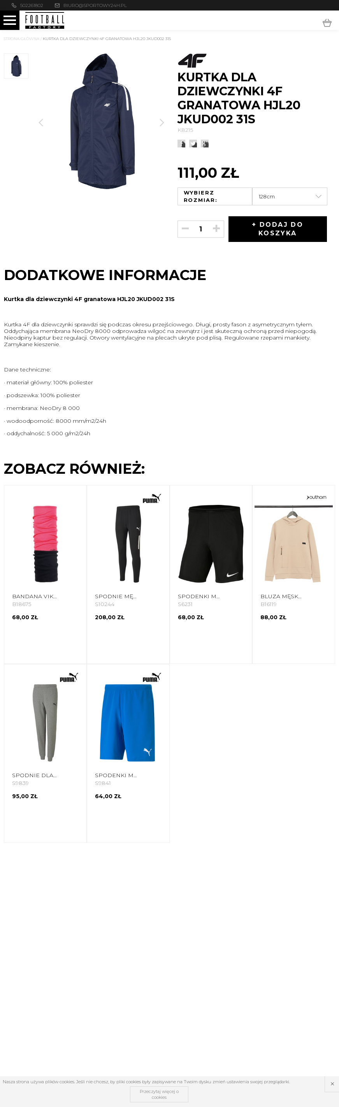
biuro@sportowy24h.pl (95, 5)
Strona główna (21, 38)
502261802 (31, 5)
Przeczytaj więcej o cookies (159, 1094)
